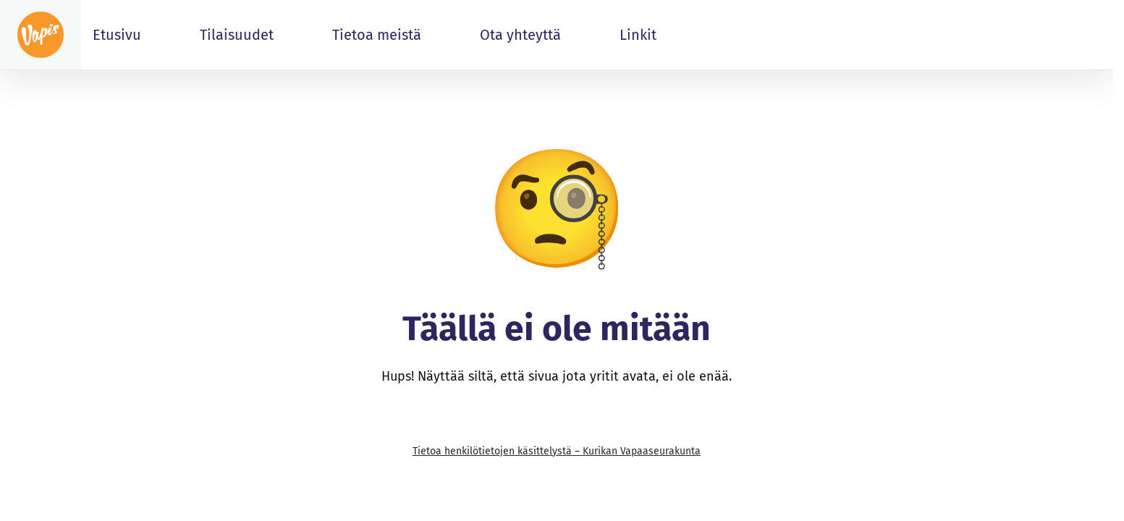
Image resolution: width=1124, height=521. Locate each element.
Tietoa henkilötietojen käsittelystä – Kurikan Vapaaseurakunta (557, 451)
